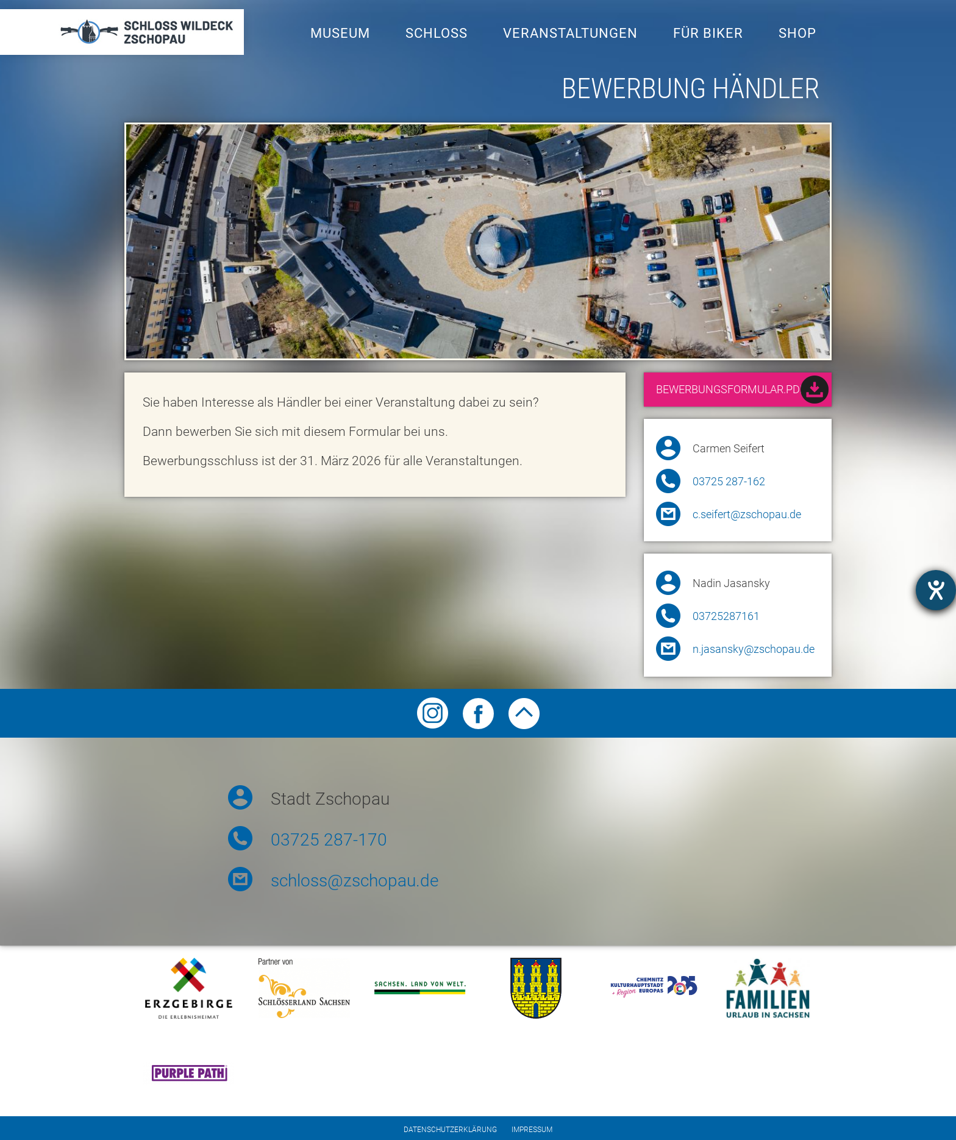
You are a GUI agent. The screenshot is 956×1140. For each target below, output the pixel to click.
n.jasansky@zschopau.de (754, 649)
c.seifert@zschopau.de (747, 514)
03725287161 (726, 616)
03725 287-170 (329, 840)
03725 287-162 (729, 482)
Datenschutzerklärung (450, 1129)
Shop (797, 33)
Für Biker (708, 33)
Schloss (436, 33)
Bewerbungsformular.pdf (742, 391)
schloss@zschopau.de (354, 881)
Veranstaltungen (570, 33)
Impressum (532, 1129)
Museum (340, 33)
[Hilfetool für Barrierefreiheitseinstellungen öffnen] (936, 590)
